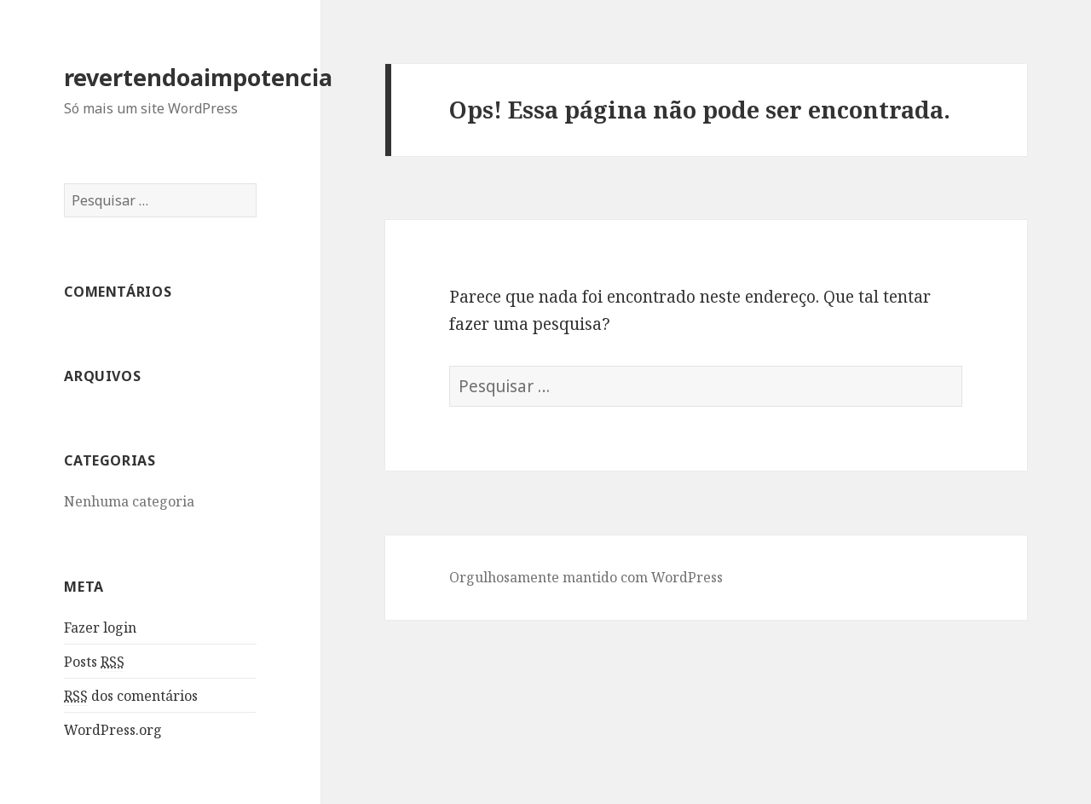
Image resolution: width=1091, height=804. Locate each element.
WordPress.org (113, 729)
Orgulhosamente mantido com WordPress (586, 577)
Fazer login (100, 627)
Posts (94, 662)
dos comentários (131, 696)
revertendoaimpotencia (198, 77)
